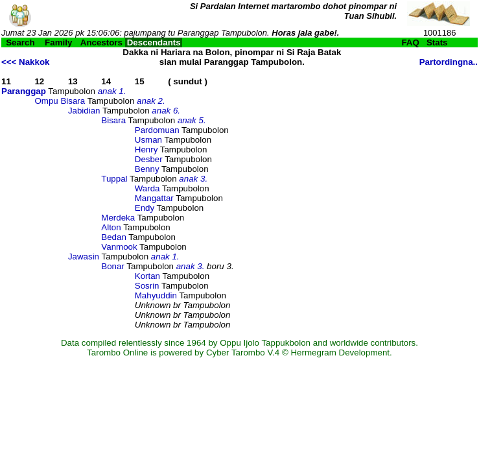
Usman (148, 140)
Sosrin (147, 286)
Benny (147, 169)
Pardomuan (157, 130)
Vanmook (119, 247)
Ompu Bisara (59, 101)
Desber (149, 159)
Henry (146, 149)
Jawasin (83, 256)
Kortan (147, 276)
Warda (147, 188)
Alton (111, 227)
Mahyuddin (156, 295)
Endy (144, 208)
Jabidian (84, 110)
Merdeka (118, 217)
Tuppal (114, 179)
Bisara (113, 120)
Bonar (112, 266)
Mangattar (154, 198)
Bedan (113, 237)
